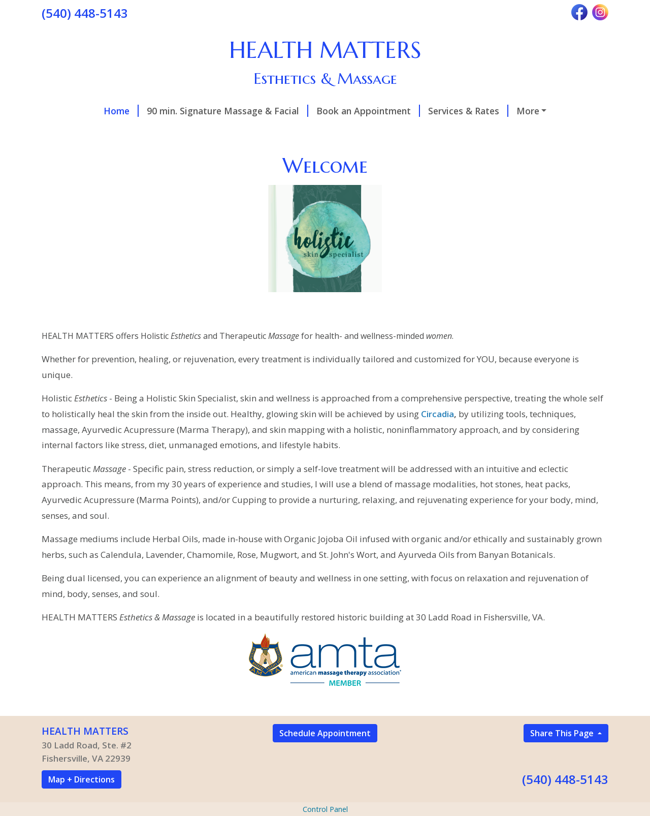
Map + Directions (81, 779)
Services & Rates (468, 111)
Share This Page (563, 733)
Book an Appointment (368, 111)
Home (121, 111)
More (527, 111)
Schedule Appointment (325, 733)
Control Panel (325, 809)
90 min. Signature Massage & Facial (227, 111)
